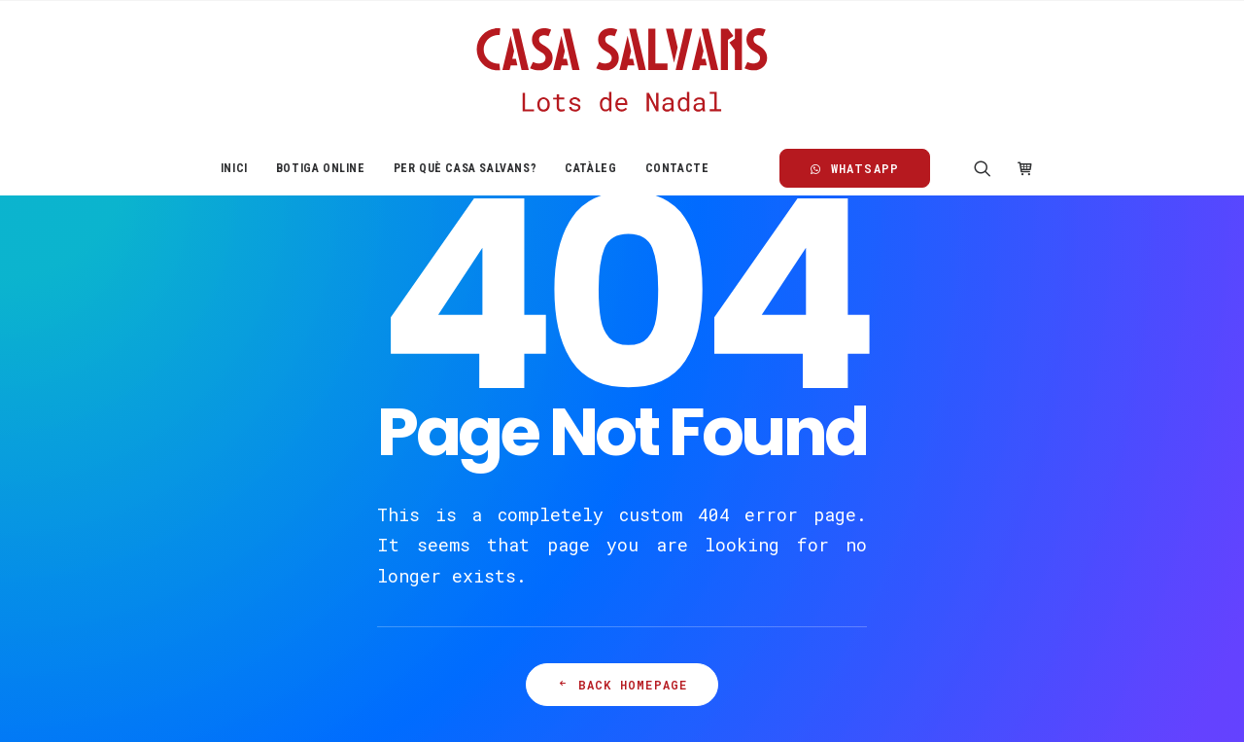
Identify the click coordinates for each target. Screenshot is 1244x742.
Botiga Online (320, 168)
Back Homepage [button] (622, 684)
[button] (989, 168)
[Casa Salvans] (621, 71)
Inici (234, 168)
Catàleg (590, 168)
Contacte (677, 168)
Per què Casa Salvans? (465, 168)
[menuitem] (234, 168)
